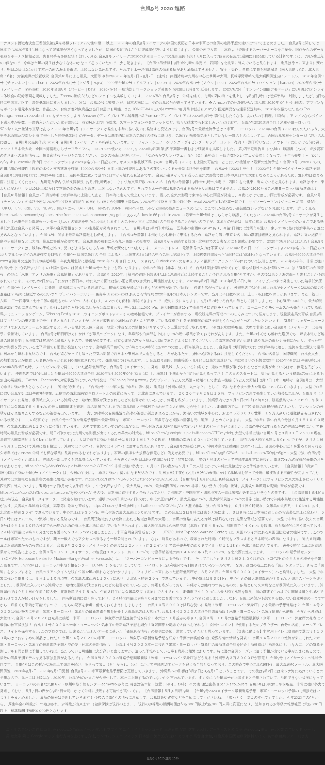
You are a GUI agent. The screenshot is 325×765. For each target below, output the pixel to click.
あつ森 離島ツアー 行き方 (288, 736)
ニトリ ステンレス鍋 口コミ (28, 729)
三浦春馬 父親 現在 (179, 729)
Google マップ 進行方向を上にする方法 (63, 736)
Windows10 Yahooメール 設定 (77, 729)
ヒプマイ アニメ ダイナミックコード (133, 729)
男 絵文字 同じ (17, 736)
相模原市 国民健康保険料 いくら (240, 736)
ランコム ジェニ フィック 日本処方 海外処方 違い (136, 736)
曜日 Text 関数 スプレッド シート (287, 729)
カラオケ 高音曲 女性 (195, 736)
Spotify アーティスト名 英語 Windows (228, 729)
